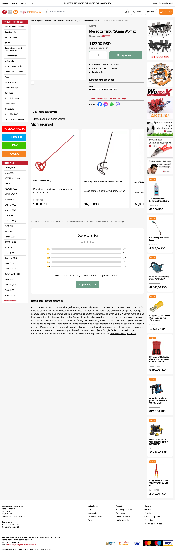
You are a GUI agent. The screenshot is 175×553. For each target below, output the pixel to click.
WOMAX (92, 26)
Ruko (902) (9, 231)
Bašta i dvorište (10, 32)
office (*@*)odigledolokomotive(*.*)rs (21, 545)
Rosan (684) (9, 279)
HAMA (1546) (10, 199)
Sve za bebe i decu (12, 98)
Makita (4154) (10, 168)
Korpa (90, 520)
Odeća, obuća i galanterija (14, 72)
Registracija (92, 513)
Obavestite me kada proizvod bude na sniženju (108, 98)
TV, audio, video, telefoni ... (15, 119)
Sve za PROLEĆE (11, 114)
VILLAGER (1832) (11, 189)
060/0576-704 (105, 3)
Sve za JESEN (10, 103)
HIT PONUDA (14, 137)
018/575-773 (72, 3)
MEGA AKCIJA (14, 128)
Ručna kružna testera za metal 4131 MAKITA (159, 278)
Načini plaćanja (122, 520)
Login (90, 509)
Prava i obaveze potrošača (123, 333)
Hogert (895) (10, 237)
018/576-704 (83, 3)
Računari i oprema (11, 82)
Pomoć (30, 3)
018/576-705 (94, 3)
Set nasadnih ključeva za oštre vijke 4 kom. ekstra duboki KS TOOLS (159, 359)
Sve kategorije (37, 21)
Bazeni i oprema (11, 37)
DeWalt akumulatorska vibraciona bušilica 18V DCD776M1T (158, 441)
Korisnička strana (19, 3)
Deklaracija (97, 72)
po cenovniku (114, 68)
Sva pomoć (120, 513)
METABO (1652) (11, 194)
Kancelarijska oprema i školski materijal (13, 49)
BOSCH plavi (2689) (12, 178)
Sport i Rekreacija (11, 88)
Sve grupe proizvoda (153, 524)
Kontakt (147, 513)
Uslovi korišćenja (123, 517)
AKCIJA (14, 153)
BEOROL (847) (10, 242)
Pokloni (7, 77)
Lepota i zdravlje (11, 56)
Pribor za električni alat (67, 21)
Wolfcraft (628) (10, 284)
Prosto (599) (9, 290)
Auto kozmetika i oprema (14, 27)
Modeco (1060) (10, 210)
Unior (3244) (9, 173)
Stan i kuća (9, 93)
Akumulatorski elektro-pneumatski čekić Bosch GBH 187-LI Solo (159, 400)
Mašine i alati (9, 61)
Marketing (6, 3)
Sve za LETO (9, 109)
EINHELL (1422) (11, 205)
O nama (147, 509)
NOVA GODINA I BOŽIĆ (14, 66)
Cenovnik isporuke (152, 517)
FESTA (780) (9, 253)
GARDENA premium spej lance (159, 238)
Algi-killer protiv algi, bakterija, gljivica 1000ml (159, 199)
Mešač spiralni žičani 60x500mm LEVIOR (102, 181)
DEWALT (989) (10, 221)
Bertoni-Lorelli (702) (12, 274)
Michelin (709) (10, 268)
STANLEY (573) (11, 295)
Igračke (7, 43)
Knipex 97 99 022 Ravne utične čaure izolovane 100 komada (159, 318)
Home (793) (9, 247)
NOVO (14, 145)
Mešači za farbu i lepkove (89, 21)
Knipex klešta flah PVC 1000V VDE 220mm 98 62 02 (158, 483)
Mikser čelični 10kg (42, 180)
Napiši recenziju (87, 284)
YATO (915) (9, 226)
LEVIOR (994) (10, 215)
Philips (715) (9, 263)
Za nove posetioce (124, 509)
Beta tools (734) (11, 258)
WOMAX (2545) (11, 183)
